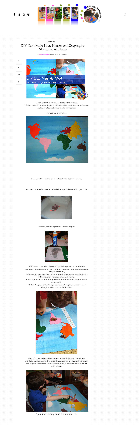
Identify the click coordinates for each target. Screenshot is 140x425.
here (46, 189)
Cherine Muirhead (43, 54)
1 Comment (63, 54)
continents (51, 41)
